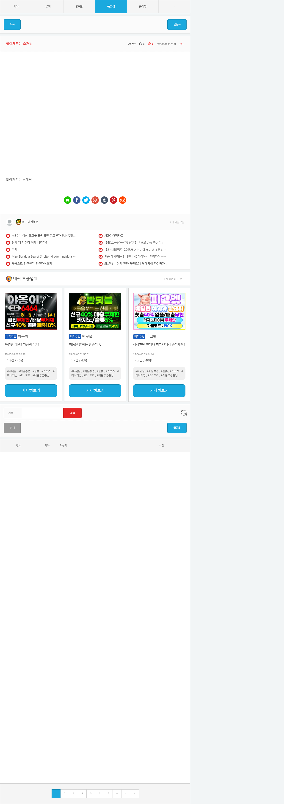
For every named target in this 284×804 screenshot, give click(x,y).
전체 (12, 428)
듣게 (14, 249)
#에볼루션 (24, 371)
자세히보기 (31, 390)
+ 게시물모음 (177, 222)
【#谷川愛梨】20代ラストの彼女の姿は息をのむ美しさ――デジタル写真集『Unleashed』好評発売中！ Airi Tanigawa (136, 249)
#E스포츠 (24, 375)
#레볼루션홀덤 (41, 375)
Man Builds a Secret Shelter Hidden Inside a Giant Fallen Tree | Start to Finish (44, 256)
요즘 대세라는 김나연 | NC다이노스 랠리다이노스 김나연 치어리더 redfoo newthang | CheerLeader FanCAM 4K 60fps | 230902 (136, 256)
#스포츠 (46, 371)
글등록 (177, 24)
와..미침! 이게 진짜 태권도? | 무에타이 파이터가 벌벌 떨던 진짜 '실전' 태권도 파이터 (136, 263)
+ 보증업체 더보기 (174, 279)
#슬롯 (36, 371)
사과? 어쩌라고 (113, 235)
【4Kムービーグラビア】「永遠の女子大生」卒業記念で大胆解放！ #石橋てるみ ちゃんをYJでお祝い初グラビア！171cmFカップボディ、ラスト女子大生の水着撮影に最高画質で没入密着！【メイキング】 (136, 242)
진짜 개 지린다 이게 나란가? (29, 242)
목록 (12, 24)
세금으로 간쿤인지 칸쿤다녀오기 (32, 263)
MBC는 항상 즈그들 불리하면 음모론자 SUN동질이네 (44, 235)
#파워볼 (11, 371)
